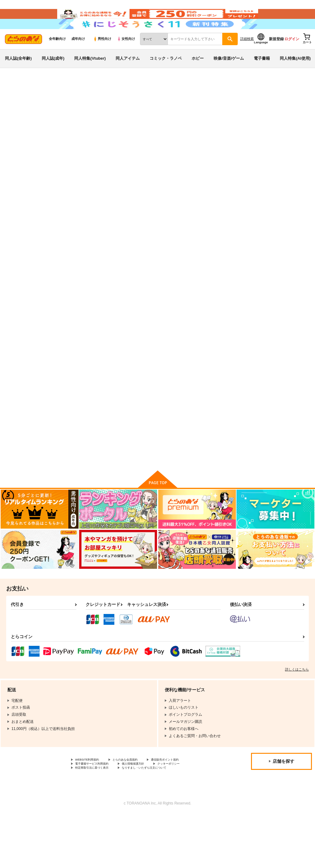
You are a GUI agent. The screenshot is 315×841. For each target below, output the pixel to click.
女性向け (126, 56)
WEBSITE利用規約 (91, 783)
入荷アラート (218, 119)
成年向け (78, 56)
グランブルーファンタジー (82, 137)
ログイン (291, 56)
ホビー (198, 75)
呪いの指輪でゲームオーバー (158, 283)
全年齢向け (57, 56)
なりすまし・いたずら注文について (162, 794)
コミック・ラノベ (166, 75)
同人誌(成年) (53, 75)
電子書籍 (262, 75)
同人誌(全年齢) (18, 75)
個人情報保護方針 (148, 789)
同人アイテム (128, 75)
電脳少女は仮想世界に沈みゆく (226, 131)
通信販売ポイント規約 (185, 783)
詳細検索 (247, 56)
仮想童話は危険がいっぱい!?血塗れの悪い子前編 (219, 286)
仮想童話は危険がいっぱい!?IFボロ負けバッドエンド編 (280, 286)
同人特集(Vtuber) (90, 75)
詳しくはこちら (297, 692)
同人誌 (40, 102)
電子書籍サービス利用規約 (97, 789)
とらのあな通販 (16, 102)
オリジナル (44, 137)
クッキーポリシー (191, 789)
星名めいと (55, 131)
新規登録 (276, 56)
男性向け (102, 56)
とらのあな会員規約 (136, 783)
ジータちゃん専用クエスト (95, 428)
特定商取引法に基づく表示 (97, 794)
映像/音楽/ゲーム (229, 75)
